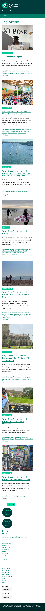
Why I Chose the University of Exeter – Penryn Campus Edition (16, 478)
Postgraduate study (7, 523)
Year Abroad (28, 73)
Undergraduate (20, 73)
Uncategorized (29, 439)
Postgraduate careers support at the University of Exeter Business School (6, 549)
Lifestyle (25, 251)
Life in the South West (8, 251)
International (5, 377)
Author (6, 440)
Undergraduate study (7, 512)
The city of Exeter (12, 133)
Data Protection (28, 606)
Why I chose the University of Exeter (15, 232)
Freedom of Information (31, 605)
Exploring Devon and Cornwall (18, 129)
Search (11, 504)
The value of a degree (12, 56)
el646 (6, 134)
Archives (5, 586)
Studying (4, 73)
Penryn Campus (13, 496)
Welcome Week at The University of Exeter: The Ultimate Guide (16, 112)
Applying (4, 70)
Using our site (8, 605)
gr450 (6, 383)
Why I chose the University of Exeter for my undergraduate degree (15, 294)
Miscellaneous (20, 71)
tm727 (6, 498)
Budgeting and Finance (13, 70)
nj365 (6, 195)
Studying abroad (11, 73)
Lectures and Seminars (16, 377)
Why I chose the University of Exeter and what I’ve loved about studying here (17, 357)
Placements (27, 71)
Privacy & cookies (22, 608)
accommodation (6, 191)
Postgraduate (22, 379)
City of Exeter (5, 129)
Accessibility (18, 605)
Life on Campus (12, 71)
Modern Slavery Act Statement (12, 606)
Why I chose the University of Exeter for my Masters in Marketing (15, 421)
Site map (32, 608)
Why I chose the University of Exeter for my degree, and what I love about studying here (17, 173)
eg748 (6, 75)
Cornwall (18, 191)
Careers (22, 70)
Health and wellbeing (11, 314)
